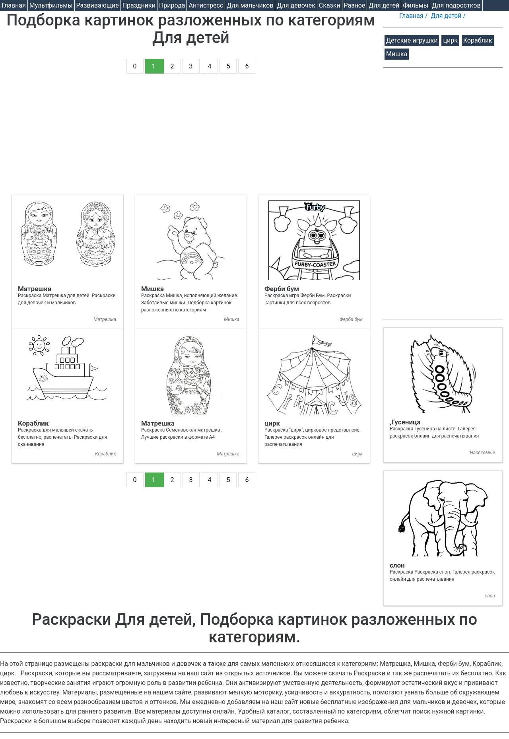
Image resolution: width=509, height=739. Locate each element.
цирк (450, 40)
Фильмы (415, 5)
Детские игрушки (411, 40)
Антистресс (205, 5)
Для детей (384, 5)
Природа (172, 5)
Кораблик (477, 40)
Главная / (414, 15)
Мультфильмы (51, 5)
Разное (354, 5)
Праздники (138, 5)
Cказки (329, 5)
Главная (14, 5)
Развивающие (97, 5)
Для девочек (296, 5)
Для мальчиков (250, 5)
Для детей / (449, 15)
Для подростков (456, 5)
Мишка (397, 54)
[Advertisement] (191, 138)
